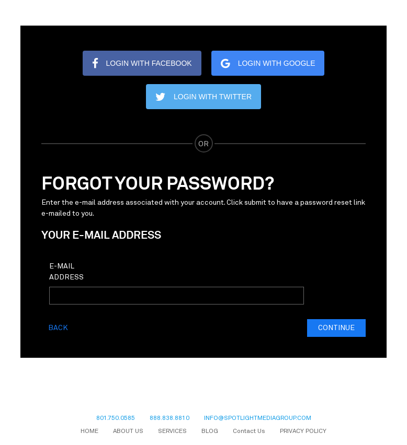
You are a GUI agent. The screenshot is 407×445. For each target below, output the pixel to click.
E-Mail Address (66, 272)
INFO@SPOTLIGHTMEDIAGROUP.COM (257, 418)
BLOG (209, 431)
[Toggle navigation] (374, 13)
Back (58, 328)
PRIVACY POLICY (303, 431)
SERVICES (172, 431)
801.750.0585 (115, 418)
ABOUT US (128, 431)
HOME (89, 431)
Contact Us (249, 431)
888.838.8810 (169, 418)
